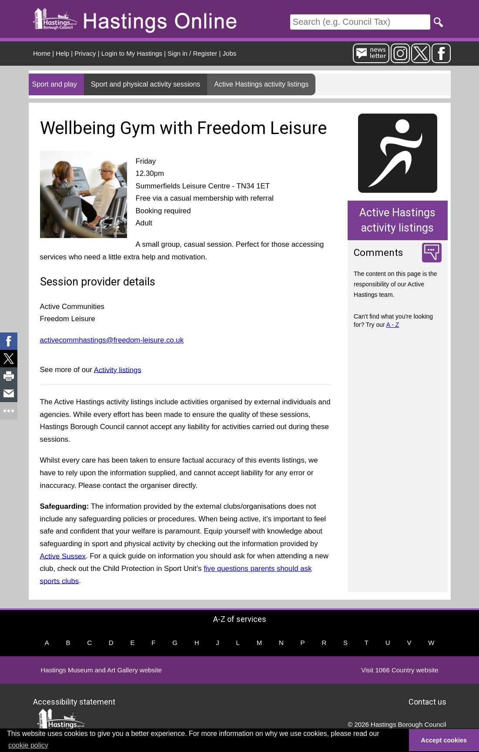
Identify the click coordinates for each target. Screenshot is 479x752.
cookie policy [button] (28, 745)
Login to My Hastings (131, 53)
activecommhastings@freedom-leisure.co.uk (112, 340)
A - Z (392, 324)
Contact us (427, 701)
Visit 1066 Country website (399, 670)
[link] (8, 341)
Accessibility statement (74, 701)
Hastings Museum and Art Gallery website (101, 670)
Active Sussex (63, 556)
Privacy (85, 53)
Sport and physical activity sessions (146, 84)
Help (62, 53)
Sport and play (54, 84)
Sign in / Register (192, 53)
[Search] (360, 22)
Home (41, 53)
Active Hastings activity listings (261, 84)
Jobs (230, 53)
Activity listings (117, 370)
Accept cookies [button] (444, 740)
